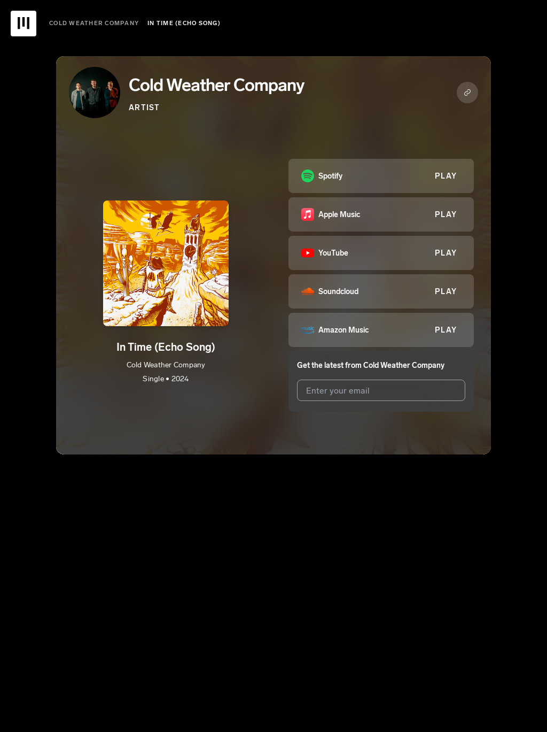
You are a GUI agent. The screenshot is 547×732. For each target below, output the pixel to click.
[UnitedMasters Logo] (23, 23)
